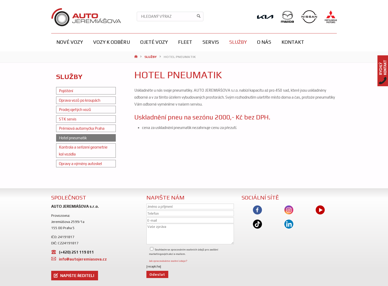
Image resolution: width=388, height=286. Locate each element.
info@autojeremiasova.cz (83, 259)
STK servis (67, 119)
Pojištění (66, 91)
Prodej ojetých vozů (75, 109)
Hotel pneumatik (73, 138)
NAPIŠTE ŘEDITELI (77, 275)
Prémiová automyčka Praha (81, 128)
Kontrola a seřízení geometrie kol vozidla (83, 150)
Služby (150, 57)
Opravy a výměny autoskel (80, 163)
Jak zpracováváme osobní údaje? (168, 260)
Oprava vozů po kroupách (79, 100)
